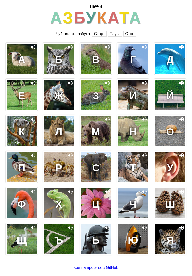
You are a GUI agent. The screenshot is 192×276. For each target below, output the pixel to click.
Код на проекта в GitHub (96, 267)
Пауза (115, 34)
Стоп (129, 34)
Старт (99, 34)
